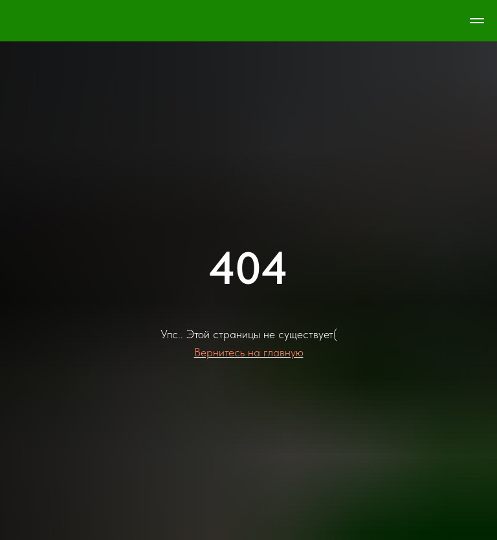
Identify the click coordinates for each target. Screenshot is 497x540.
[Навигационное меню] (477, 20)
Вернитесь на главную (249, 352)
